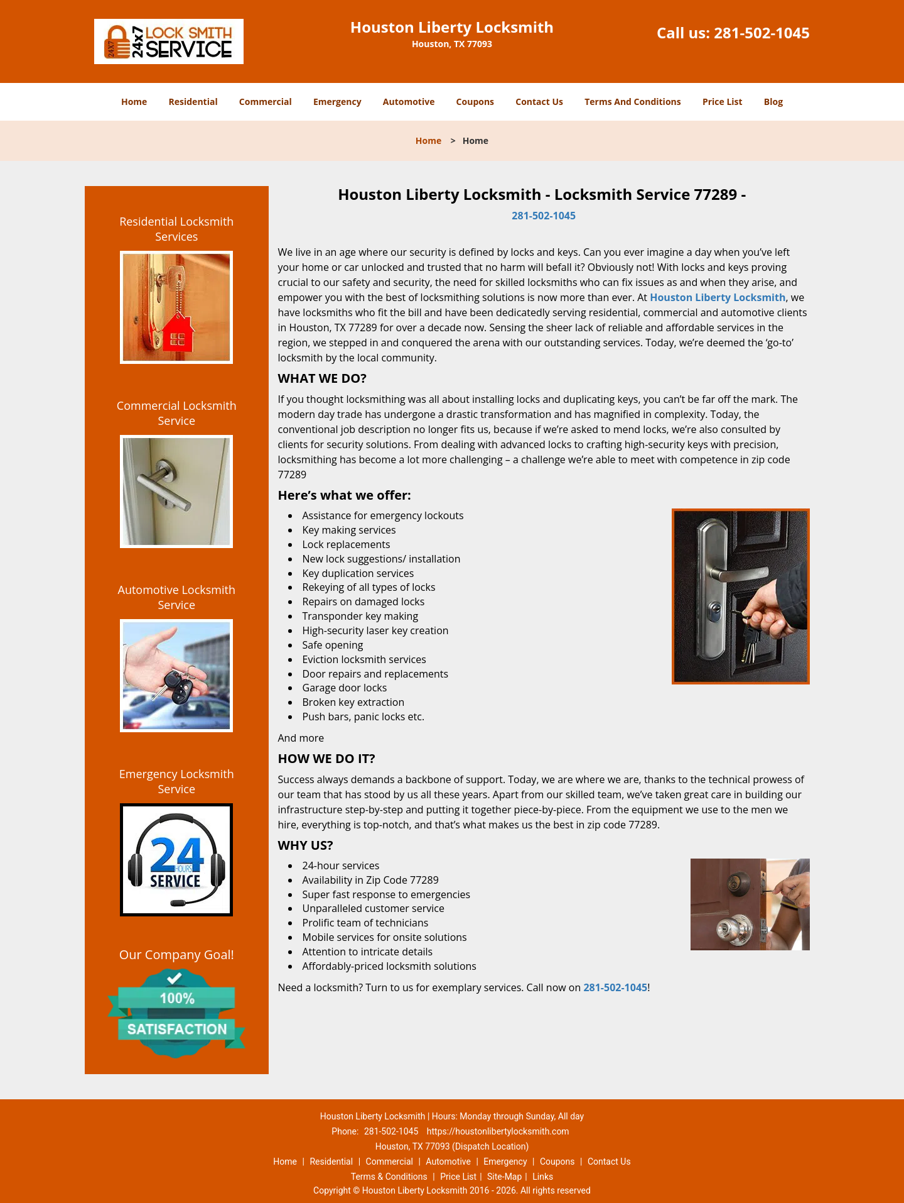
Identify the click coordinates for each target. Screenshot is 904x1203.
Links (542, 1177)
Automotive (409, 101)
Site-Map (504, 1177)
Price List (722, 101)
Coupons (475, 101)
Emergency (337, 101)
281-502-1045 (762, 32)
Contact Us (539, 101)
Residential (193, 101)
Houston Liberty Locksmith (717, 297)
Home (134, 101)
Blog (773, 101)
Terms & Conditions (389, 1177)
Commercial (265, 101)
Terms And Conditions (632, 101)
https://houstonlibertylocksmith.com (498, 1131)
